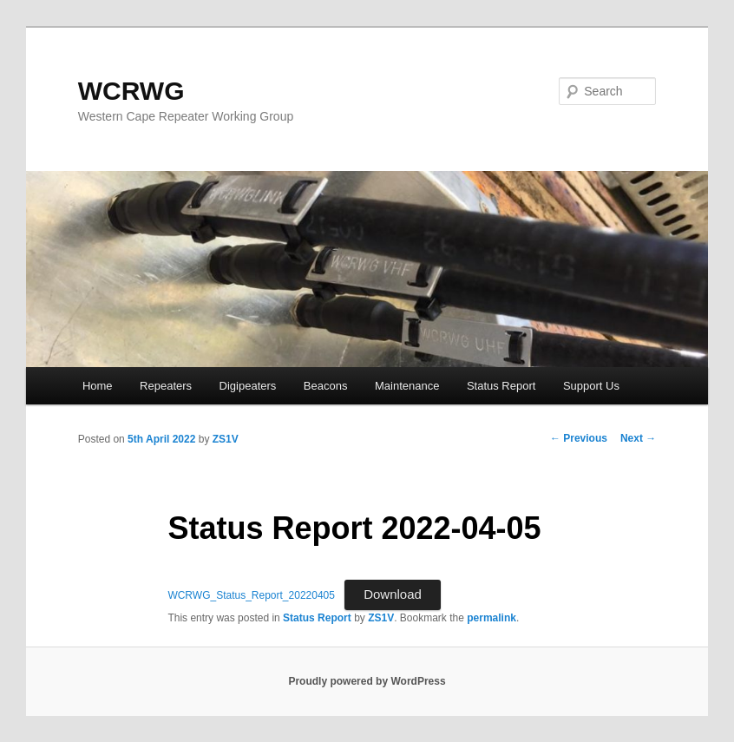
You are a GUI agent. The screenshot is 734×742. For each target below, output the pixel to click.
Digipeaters (248, 385)
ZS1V (226, 439)
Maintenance (407, 385)
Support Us (591, 385)
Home (97, 385)
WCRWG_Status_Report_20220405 (251, 595)
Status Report (501, 385)
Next (638, 438)
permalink (491, 618)
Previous (578, 438)
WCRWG (131, 90)
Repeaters (166, 385)
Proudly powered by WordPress (366, 681)
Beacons (326, 385)
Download (393, 594)
